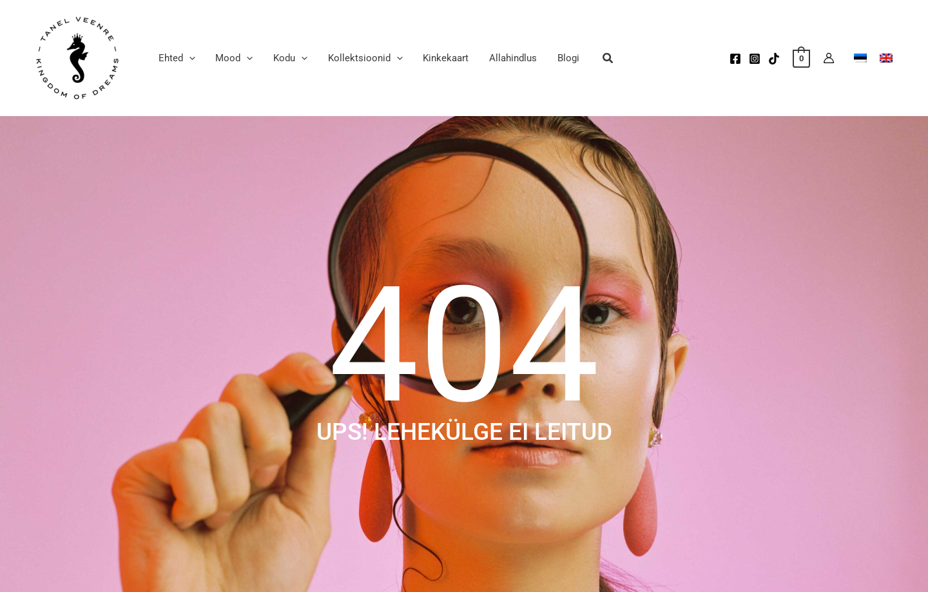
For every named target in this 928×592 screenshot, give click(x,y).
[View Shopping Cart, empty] (801, 58)
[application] (188, 58)
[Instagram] (754, 58)
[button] (176, 58)
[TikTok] (774, 58)
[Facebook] (735, 58)
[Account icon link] (829, 58)
